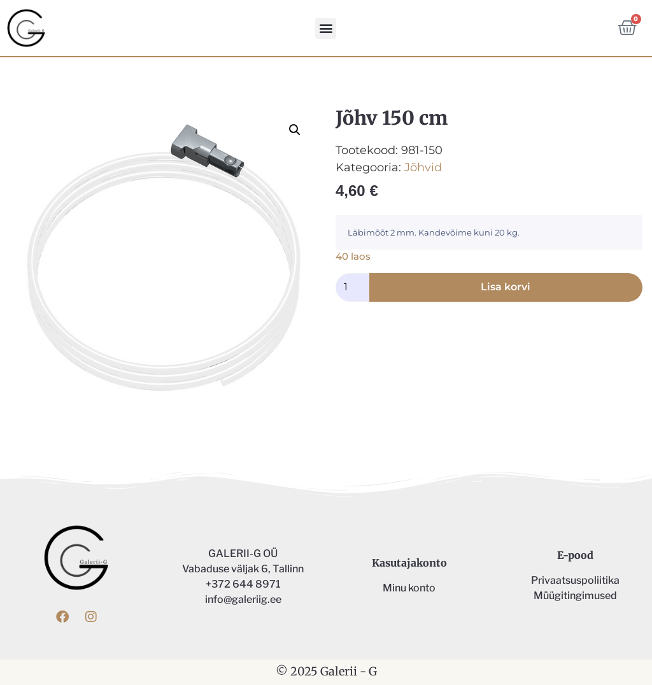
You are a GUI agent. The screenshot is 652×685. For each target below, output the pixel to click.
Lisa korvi (505, 287)
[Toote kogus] (352, 287)
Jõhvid (423, 167)
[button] (325, 28)
